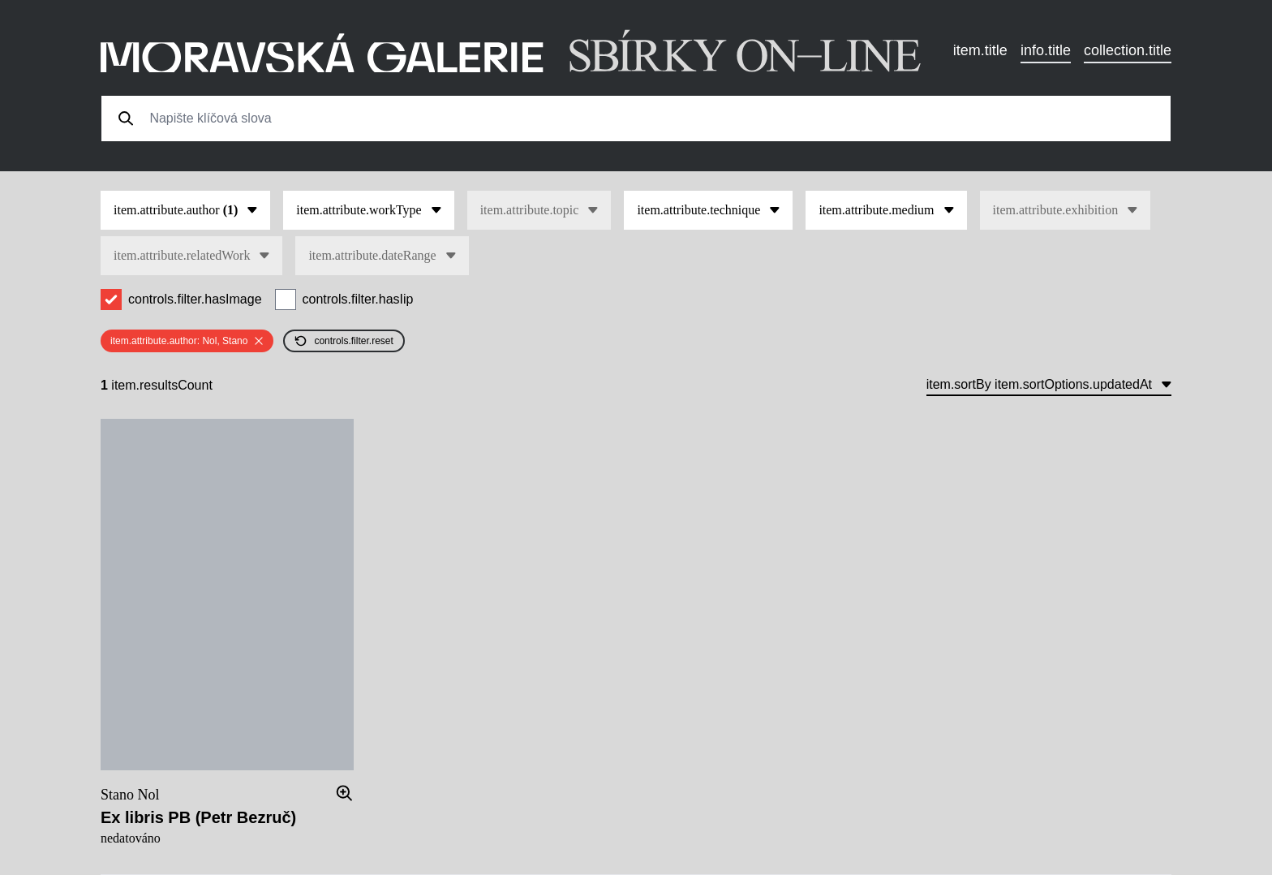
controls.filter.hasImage (195, 299)
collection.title (1127, 50)
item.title (980, 50)
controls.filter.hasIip (358, 299)
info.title (1046, 50)
